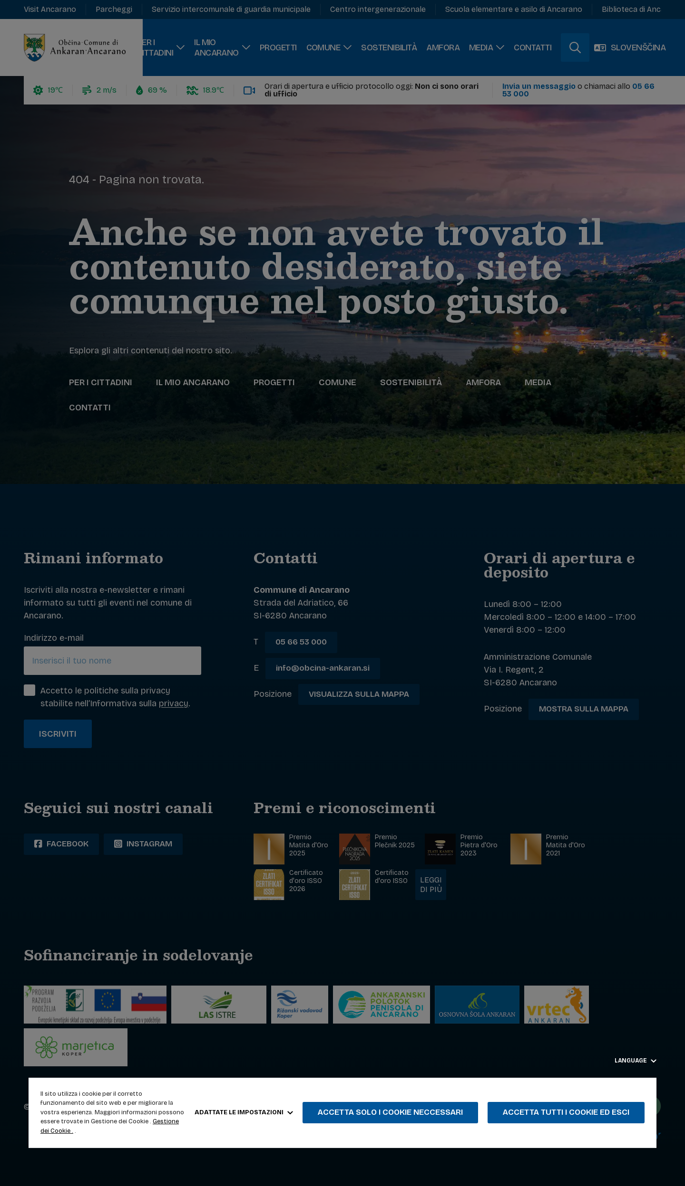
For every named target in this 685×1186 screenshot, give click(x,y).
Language (635, 1060)
